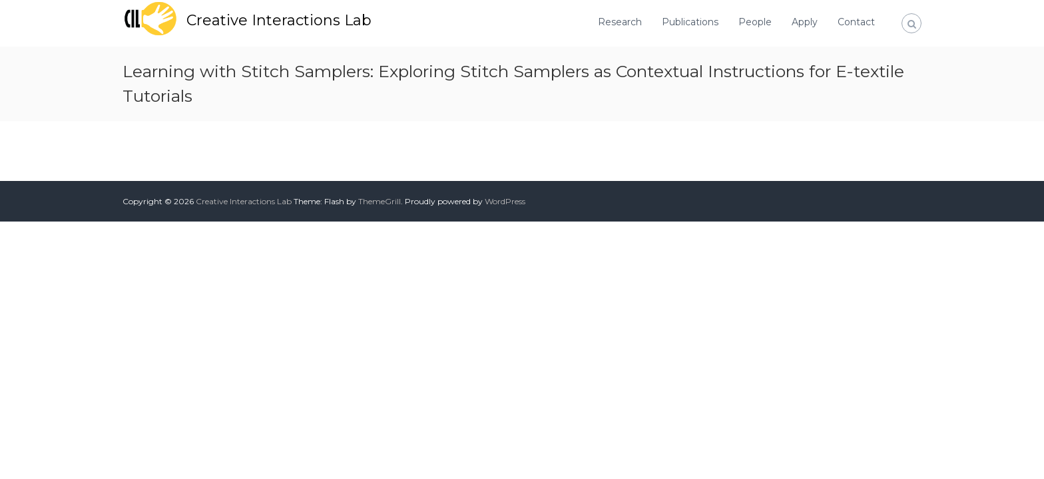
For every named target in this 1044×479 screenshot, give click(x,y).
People (755, 22)
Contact (856, 22)
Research (620, 22)
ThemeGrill (379, 201)
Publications (690, 22)
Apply (805, 22)
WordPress (505, 201)
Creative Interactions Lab (279, 20)
